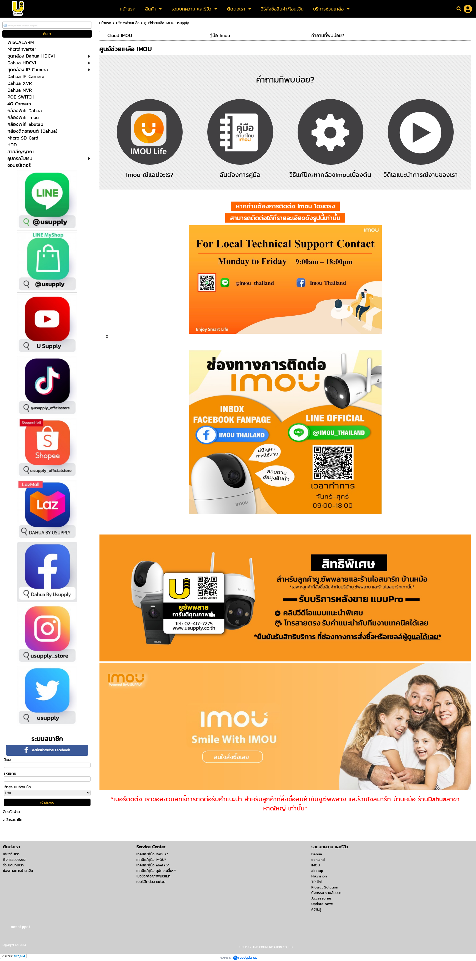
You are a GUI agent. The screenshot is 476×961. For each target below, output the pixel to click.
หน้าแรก (105, 23)
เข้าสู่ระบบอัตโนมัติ (17, 787)
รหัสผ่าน (10, 773)
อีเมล (7, 760)
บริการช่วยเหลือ (127, 23)
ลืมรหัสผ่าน (11, 812)
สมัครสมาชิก (12, 820)
